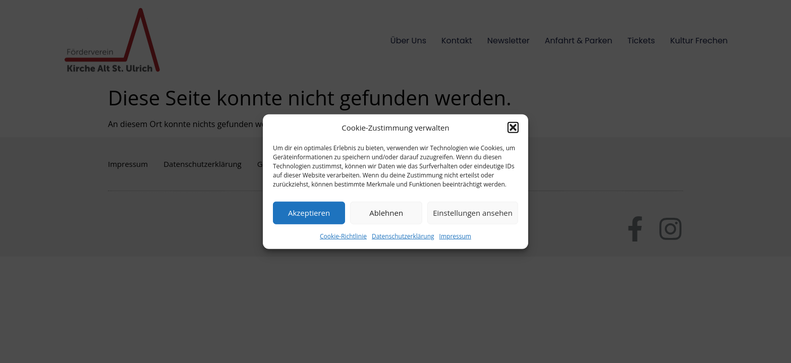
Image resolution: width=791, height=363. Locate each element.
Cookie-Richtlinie (343, 235)
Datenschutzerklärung (403, 235)
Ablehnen (386, 213)
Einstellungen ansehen (473, 213)
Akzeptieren (309, 213)
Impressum (455, 235)
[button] (513, 128)
